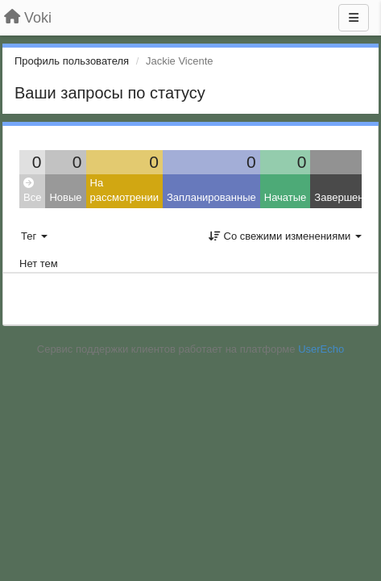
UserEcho (321, 349)
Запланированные (211, 197)
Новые (65, 197)
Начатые (285, 197)
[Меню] (353, 17)
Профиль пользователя (71, 61)
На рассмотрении (124, 190)
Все (32, 191)
